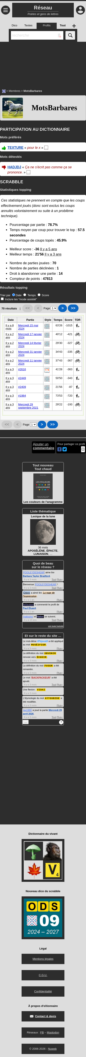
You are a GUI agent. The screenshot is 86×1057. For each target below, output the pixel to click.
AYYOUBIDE (52, 697)
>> (73, 308)
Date (16, 295)
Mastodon (53, 1031)
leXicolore (28, 604)
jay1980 (27, 709)
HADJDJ (14, 167)
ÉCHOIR (42, 656)
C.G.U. (43, 973)
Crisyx (26, 592)
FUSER (48, 664)
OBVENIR (50, 652)
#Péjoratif (42, 641)
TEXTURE (15, 147)
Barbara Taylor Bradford (36, 576)
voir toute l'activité (55, 626)
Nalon (40, 616)
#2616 (22, 369)
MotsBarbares (54, 108)
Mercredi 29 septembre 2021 (28, 406)
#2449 (22, 378)
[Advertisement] (43, 63)
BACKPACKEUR (41, 676)
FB (42, 1031)
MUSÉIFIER (38, 644)
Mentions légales (43, 957)
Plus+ (60, 579)
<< (27, 308)
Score (43, 295)
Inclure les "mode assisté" (19, 299)
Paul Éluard (29, 608)
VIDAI (41, 688)
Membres (14, 91)
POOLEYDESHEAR (33, 572)
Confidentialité (43, 990)
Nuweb (52, 1047)
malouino (28, 616)
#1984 (22, 395)
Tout (54, 579)
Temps (29, 295)
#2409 (22, 386)
